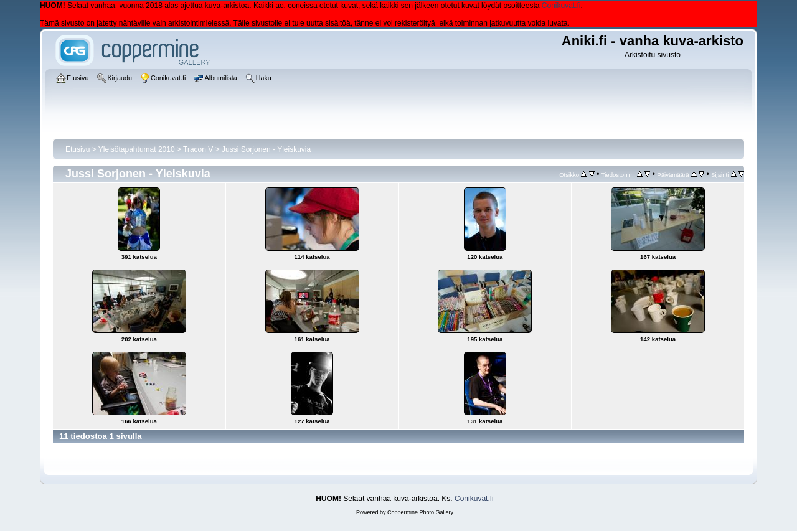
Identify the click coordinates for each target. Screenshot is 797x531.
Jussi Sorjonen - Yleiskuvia (266, 149)
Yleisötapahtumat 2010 (136, 149)
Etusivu (77, 149)
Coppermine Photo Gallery (420, 512)
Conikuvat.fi (561, 5)
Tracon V (198, 149)
